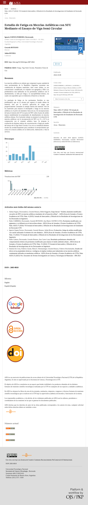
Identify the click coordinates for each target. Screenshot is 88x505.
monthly (46, 197)
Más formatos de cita (62, 99)
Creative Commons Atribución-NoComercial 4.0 (68, 154)
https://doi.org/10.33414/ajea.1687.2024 (21, 62)
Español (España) (10, 286)
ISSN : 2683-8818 (11, 267)
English (7, 282)
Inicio (6, 9)
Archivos (13, 9)
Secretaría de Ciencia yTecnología (17, 471)
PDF (58, 64)
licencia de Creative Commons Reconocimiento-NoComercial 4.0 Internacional (46, 460)
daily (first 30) (38, 197)
